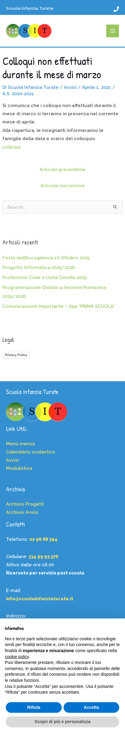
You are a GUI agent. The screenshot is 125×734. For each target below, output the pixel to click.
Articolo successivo (63, 185)
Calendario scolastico (30, 451)
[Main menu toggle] (112, 31)
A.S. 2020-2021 (18, 93)
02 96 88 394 (43, 539)
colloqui (11, 147)
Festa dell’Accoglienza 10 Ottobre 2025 (46, 257)
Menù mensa (20, 443)
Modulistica (19, 468)
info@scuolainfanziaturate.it (39, 598)
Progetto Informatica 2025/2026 (38, 267)
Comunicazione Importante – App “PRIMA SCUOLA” (58, 306)
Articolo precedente (63, 169)
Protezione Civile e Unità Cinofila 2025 (44, 277)
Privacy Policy (16, 355)
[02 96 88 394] (116, 9)
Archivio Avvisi (22, 512)
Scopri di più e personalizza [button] (62, 721)
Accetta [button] (91, 707)
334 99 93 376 (43, 556)
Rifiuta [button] (33, 707)
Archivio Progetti (25, 504)
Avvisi (70, 87)
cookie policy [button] (17, 656)
